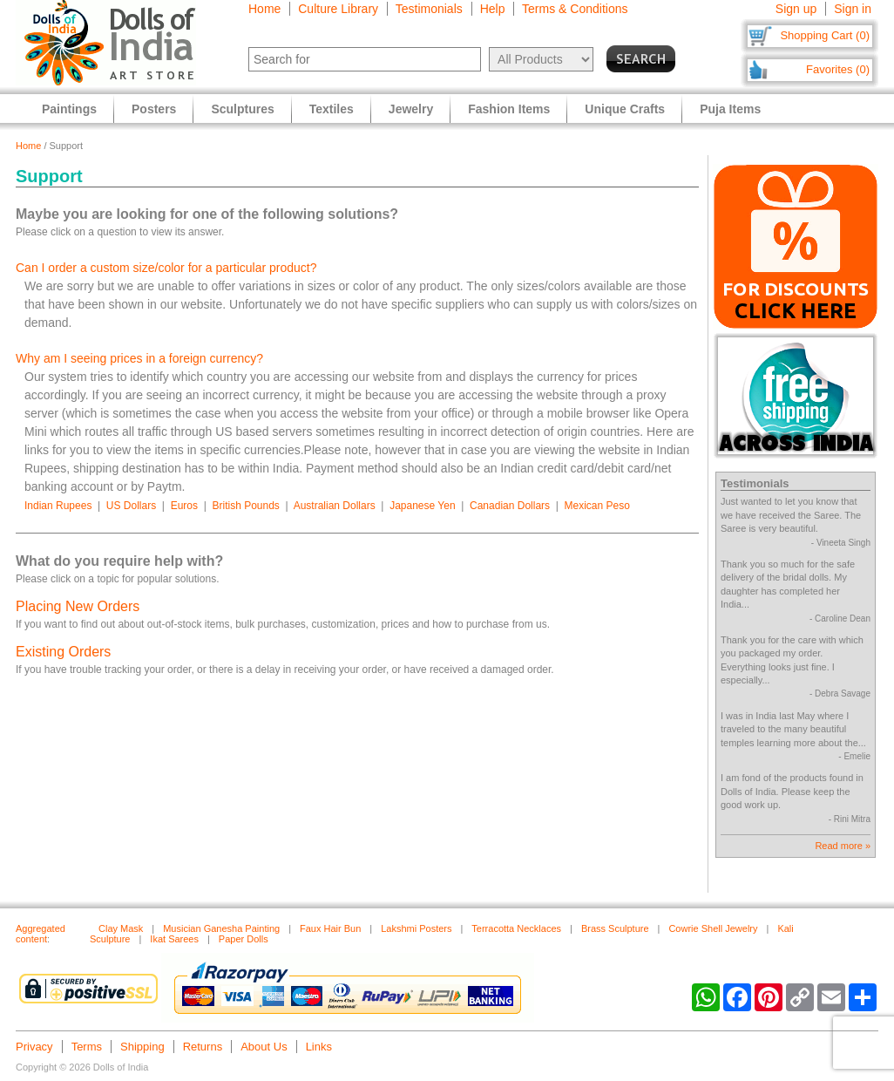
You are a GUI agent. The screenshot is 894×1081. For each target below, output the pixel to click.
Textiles (331, 109)
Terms (86, 1046)
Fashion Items (509, 109)
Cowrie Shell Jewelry (712, 928)
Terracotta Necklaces (516, 928)
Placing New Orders (77, 606)
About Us (263, 1046)
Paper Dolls (243, 939)
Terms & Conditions (574, 9)
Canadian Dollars (510, 506)
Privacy (34, 1046)
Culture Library (338, 9)
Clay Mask (120, 928)
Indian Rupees (57, 506)
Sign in (852, 9)
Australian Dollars (335, 506)
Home (264, 9)
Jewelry (411, 109)
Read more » (842, 845)
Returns (203, 1046)
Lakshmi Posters (416, 928)
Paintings (69, 109)
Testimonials (429, 9)
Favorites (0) (838, 69)
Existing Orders (63, 651)
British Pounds (245, 506)
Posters (154, 109)
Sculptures (242, 109)
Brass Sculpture (615, 928)
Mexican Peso (597, 506)
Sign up (795, 9)
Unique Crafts (625, 109)
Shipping (142, 1046)
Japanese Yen (422, 506)
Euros (184, 506)
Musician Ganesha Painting (221, 928)
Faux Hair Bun (330, 928)
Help (492, 9)
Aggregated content (40, 933)
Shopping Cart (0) (825, 35)
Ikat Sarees (174, 939)
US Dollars (131, 506)
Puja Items (730, 109)
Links (319, 1046)
